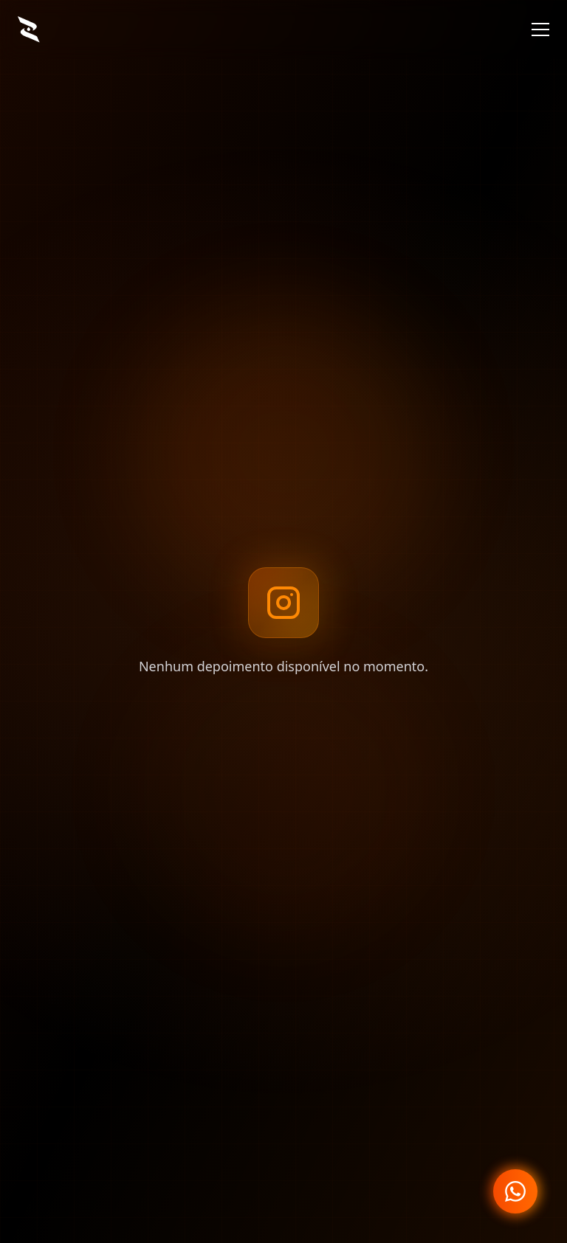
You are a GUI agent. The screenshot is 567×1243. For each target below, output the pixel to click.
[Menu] (540, 29)
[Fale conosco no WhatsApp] (515, 1191)
